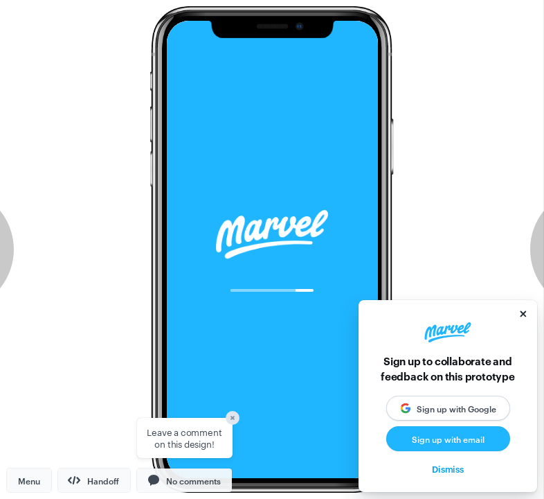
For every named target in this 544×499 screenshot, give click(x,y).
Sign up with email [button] (448, 438)
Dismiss (448, 468)
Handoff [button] (93, 480)
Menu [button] (29, 480)
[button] (184, 480)
